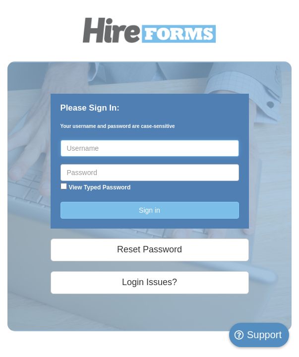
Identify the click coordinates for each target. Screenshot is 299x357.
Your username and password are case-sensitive (117, 126)
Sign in (149, 210)
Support (258, 334)
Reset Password (149, 249)
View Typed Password (99, 187)
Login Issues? (149, 282)
